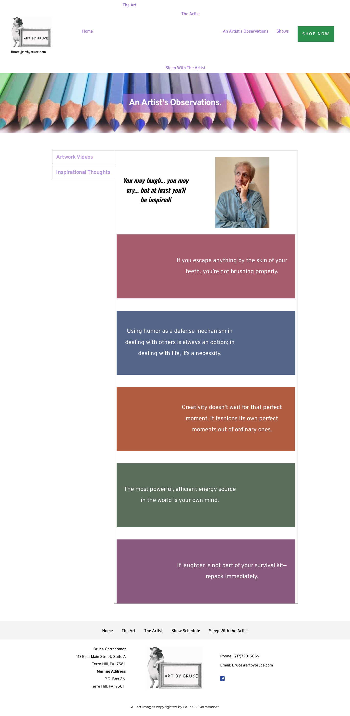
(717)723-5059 (246, 656)
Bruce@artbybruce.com (29, 52)
